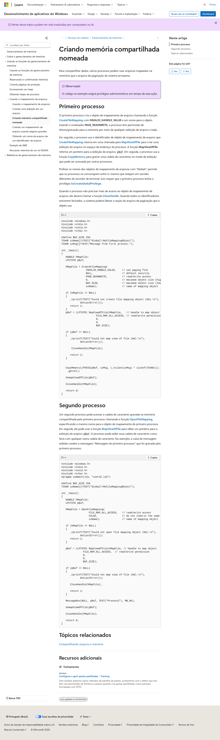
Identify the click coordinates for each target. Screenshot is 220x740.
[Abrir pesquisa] (204, 5)
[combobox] (27, 45)
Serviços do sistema (78, 37)
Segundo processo (180, 48)
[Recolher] (46, 38)
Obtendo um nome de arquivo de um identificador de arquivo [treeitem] (30, 138)
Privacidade (114, 724)
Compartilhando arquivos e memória (81, 644)
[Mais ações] (158, 38)
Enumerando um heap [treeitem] (21, 89)
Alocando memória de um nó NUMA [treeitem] (29, 150)
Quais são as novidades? (184, 13)
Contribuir (98, 724)
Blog (84, 724)
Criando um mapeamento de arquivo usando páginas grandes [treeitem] (29, 129)
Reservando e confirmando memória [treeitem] (29, 79)
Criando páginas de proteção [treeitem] (25, 84)
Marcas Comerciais (14, 729)
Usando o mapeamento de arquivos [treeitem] (31, 104)
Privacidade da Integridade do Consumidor (149, 724)
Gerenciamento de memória (107, 37)
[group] (110, 308)
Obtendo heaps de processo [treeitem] (24, 94)
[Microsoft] (6, 4)
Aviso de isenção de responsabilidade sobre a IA (29, 724)
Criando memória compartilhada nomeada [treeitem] (29, 120)
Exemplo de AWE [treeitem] (18, 145)
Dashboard (208, 13)
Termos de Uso (186, 724)
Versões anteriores (68, 724)
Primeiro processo (180, 44)
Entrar (213, 4)
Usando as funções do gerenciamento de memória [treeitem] (30, 72)
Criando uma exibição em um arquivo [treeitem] (27, 111)
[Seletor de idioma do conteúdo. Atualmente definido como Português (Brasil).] (17, 716)
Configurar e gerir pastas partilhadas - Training (84, 676)
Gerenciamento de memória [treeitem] (21, 51)
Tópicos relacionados (182, 53)
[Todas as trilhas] (62, 38)
